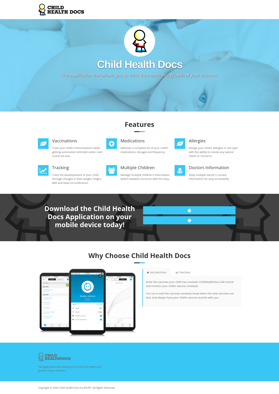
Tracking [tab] (183, 273)
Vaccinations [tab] (156, 273)
